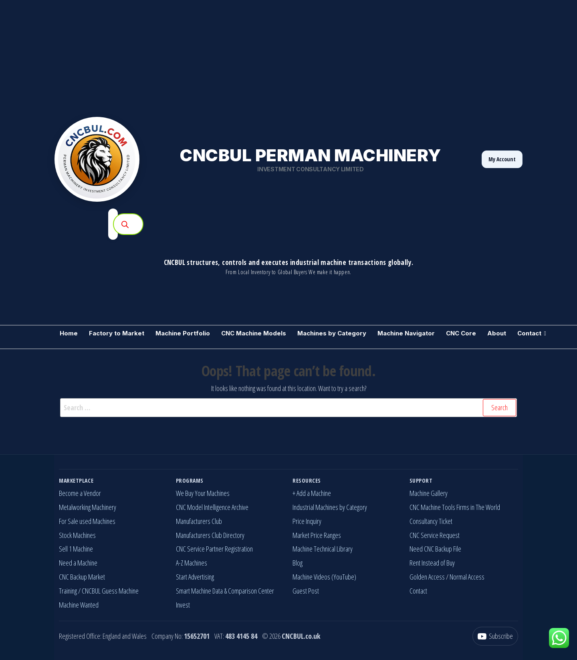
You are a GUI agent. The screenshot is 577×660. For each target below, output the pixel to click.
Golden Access (427, 577)
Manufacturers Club (199, 521)
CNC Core (461, 333)
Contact (529, 333)
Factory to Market (116, 333)
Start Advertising (195, 577)
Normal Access (467, 577)
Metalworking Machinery (87, 507)
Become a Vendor (80, 493)
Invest (183, 605)
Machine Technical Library (323, 549)
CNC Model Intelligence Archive (212, 507)
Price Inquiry (307, 521)
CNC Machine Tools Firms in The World (455, 507)
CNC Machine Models (253, 333)
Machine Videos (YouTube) (324, 577)
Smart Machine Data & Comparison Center (225, 591)
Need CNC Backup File (435, 549)
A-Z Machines (191, 563)
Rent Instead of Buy (432, 563)
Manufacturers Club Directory (210, 535)
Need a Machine (78, 563)
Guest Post (306, 591)
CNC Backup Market (82, 577)
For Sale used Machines (87, 521)
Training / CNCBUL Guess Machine (99, 591)
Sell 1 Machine (76, 549)
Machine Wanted (79, 605)
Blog (298, 563)
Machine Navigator (406, 333)
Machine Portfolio (182, 333)
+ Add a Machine (312, 493)
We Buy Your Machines (203, 493)
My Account (502, 159)
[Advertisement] (240, 56)
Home (69, 333)
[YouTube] (495, 636)
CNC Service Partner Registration (214, 549)
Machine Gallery (429, 493)
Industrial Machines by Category (330, 507)
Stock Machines (77, 535)
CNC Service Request (435, 535)
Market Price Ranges (317, 535)
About (496, 333)
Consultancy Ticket (431, 521)
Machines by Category (331, 333)
